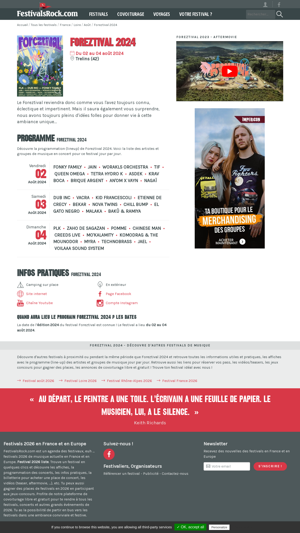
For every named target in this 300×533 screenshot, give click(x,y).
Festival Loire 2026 (80, 380)
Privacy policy (242, 527)
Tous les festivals (44, 25)
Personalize (219, 527)
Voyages (159, 14)
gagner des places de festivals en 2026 (36, 488)
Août (87, 25)
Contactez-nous (175, 473)
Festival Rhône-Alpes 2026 (129, 380)
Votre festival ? (193, 14)
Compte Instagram (117, 303)
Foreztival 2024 (105, 25)
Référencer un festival (121, 473)
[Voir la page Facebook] (279, 5)
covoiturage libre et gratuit (27, 499)
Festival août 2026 (38, 380)
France (65, 25)
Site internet (32, 294)
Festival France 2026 (179, 380)
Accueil (22, 25)
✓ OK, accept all (190, 527)
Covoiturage (128, 14)
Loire (77, 25)
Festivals (96, 14)
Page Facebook (114, 294)
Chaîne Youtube (35, 303)
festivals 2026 (15, 456)
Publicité (151, 473)
